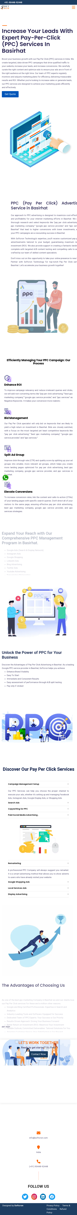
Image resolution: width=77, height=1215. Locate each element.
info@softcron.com (38, 1138)
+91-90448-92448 (13, 2)
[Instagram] (34, 1197)
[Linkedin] (43, 1197)
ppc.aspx (6, 1026)
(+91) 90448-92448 (38, 1166)
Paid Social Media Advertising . (23, 815)
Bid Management (16, 418)
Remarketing (14, 863)
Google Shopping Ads (19, 882)
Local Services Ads (17, 888)
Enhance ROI (13, 385)
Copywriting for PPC (18, 809)
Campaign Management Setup (23, 784)
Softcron (18, 1205)
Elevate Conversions (18, 492)
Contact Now (38, 1054)
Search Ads (13, 802)
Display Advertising (17, 894)
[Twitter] (25, 1197)
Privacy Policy (53, 1205)
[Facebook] (52, 1197)
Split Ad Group (14, 455)
